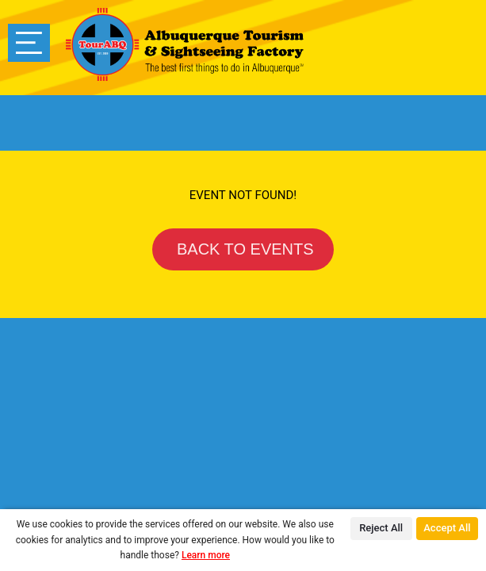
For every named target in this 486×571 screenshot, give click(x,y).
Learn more (206, 555)
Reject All (381, 528)
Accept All (446, 528)
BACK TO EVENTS (242, 249)
